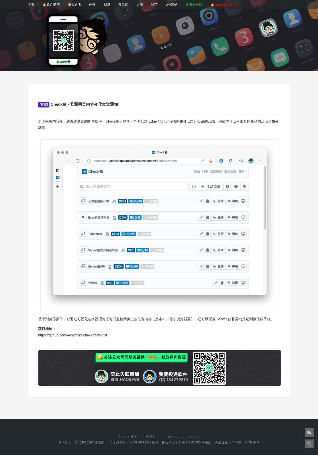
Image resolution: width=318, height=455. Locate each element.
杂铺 (181, 442)
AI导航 (236, 442)
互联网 (123, 4)
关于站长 (149, 437)
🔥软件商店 (51, 4)
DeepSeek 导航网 (89, 442)
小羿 (134, 437)
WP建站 (172, 4)
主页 (31, 4)
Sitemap (252, 442)
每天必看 (74, 4)
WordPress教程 (144, 442)
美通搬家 (221, 442)
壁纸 (107, 4)
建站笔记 (168, 442)
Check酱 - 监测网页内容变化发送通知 (78, 104)
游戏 (139, 4)
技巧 (154, 4)
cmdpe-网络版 (200, 442)
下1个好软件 (117, 442)
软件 (92, 4)
